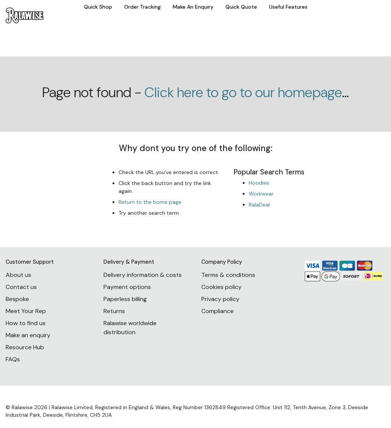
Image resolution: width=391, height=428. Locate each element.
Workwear (261, 193)
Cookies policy (221, 287)
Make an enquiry (28, 335)
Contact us (21, 287)
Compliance (217, 311)
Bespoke (17, 299)
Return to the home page (150, 202)
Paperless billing (125, 299)
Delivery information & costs (142, 275)
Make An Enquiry (193, 6)
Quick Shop (98, 6)
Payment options (127, 287)
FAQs (13, 359)
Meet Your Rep (26, 311)
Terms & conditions (228, 275)
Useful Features (288, 6)
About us (18, 275)
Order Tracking (142, 6)
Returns (114, 311)
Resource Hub (25, 347)
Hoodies (259, 182)
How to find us (26, 323)
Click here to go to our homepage (243, 92)
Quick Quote (241, 6)
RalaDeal (259, 204)
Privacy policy (220, 299)
